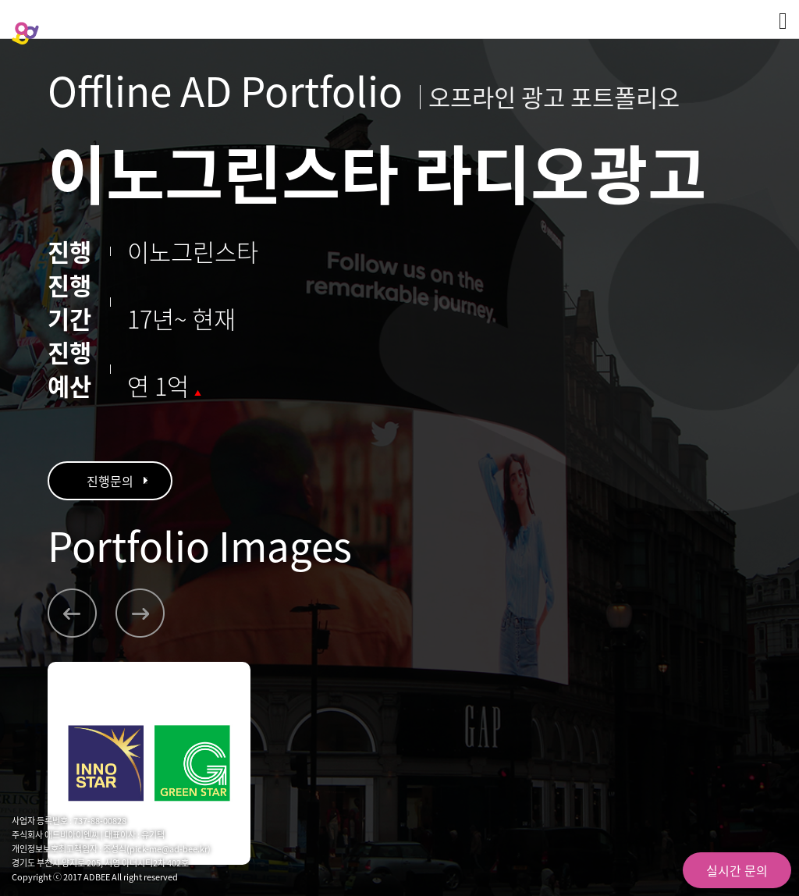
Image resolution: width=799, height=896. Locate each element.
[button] (72, 613)
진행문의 (110, 480)
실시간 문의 (737, 870)
